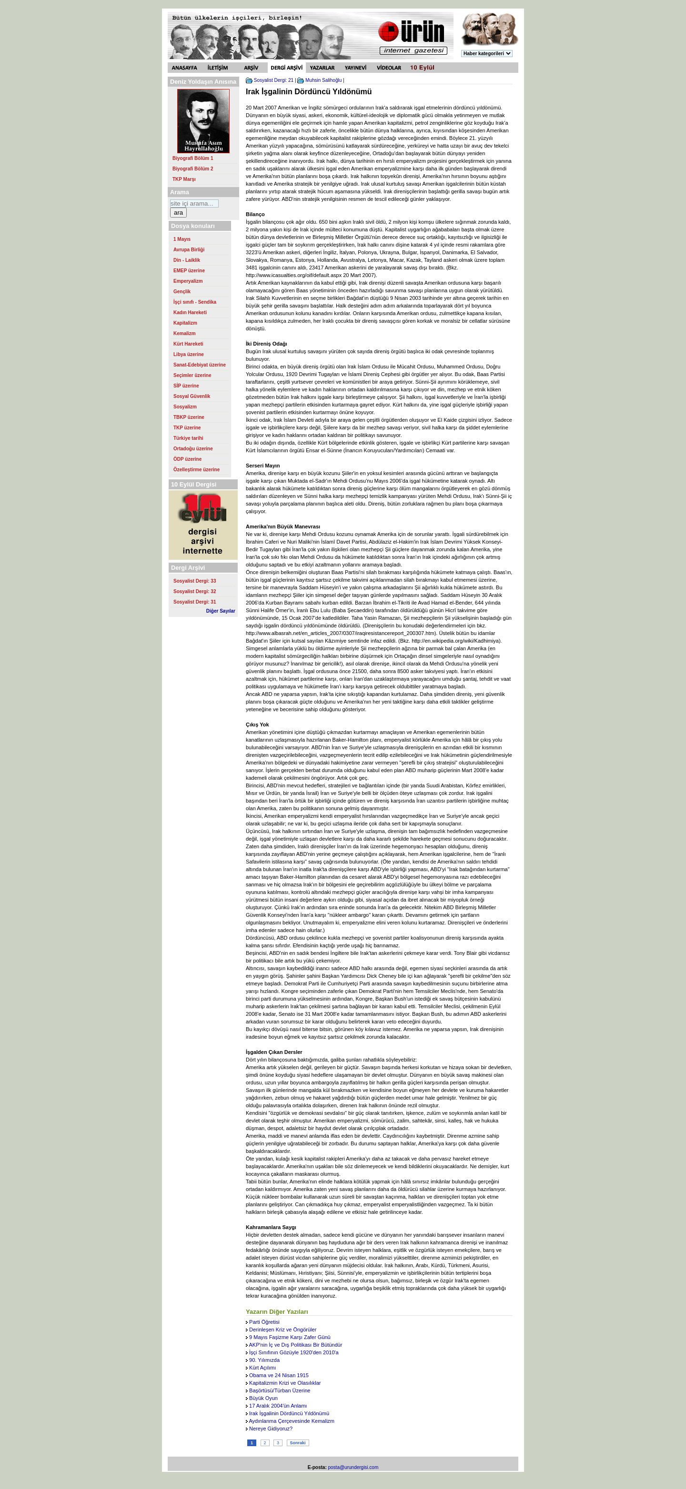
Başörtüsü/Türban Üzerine (279, 1390)
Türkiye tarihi (188, 438)
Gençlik (182, 291)
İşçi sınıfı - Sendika (194, 302)
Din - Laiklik (186, 260)
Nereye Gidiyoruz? (271, 1428)
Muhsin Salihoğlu (323, 80)
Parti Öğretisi (264, 1322)
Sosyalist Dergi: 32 (194, 591)
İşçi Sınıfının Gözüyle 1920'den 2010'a (294, 1352)
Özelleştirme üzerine (196, 469)
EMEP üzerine (189, 270)
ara (178, 212)
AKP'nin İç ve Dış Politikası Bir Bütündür (295, 1345)
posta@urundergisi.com (353, 1467)
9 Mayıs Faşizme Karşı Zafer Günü (290, 1337)
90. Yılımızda (264, 1360)
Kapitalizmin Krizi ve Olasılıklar (285, 1383)
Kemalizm (184, 333)
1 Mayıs (182, 239)
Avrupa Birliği (188, 249)
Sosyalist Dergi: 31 (194, 602)
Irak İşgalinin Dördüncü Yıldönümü (289, 1413)
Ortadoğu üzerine (193, 448)
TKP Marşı (184, 179)
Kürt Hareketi (188, 344)
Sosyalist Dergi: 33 (194, 581)
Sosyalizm (185, 406)
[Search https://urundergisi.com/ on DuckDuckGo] (194, 203)
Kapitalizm (185, 323)
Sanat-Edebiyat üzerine (199, 364)
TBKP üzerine (188, 417)
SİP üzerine (186, 385)
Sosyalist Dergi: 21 (273, 80)
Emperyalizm (188, 281)
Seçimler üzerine (192, 375)
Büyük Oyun (263, 1398)
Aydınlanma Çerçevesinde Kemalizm (291, 1421)
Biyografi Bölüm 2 (192, 168)
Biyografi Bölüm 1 (192, 158)
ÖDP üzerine (187, 459)
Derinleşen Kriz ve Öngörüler (282, 1329)
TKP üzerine (187, 427)
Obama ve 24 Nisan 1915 (279, 1375)
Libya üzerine (188, 354)
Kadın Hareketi (190, 312)
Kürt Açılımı (262, 1367)
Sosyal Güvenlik (191, 396)
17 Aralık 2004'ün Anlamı (278, 1406)
